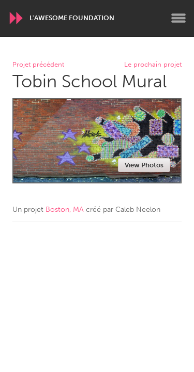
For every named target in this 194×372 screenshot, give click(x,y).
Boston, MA (65, 209)
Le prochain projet (153, 64)
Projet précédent (38, 64)
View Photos (144, 165)
